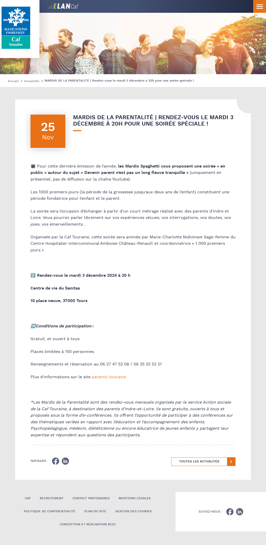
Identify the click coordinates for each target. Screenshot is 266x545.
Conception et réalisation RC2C (88, 524)
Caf (28, 498)
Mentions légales (135, 498)
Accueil (13, 81)
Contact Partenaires (91, 498)
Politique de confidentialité (49, 511)
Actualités (31, 81)
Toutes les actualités (199, 461)
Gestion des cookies (133, 511)
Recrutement (52, 498)
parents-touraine (109, 377)
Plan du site (95, 511)
